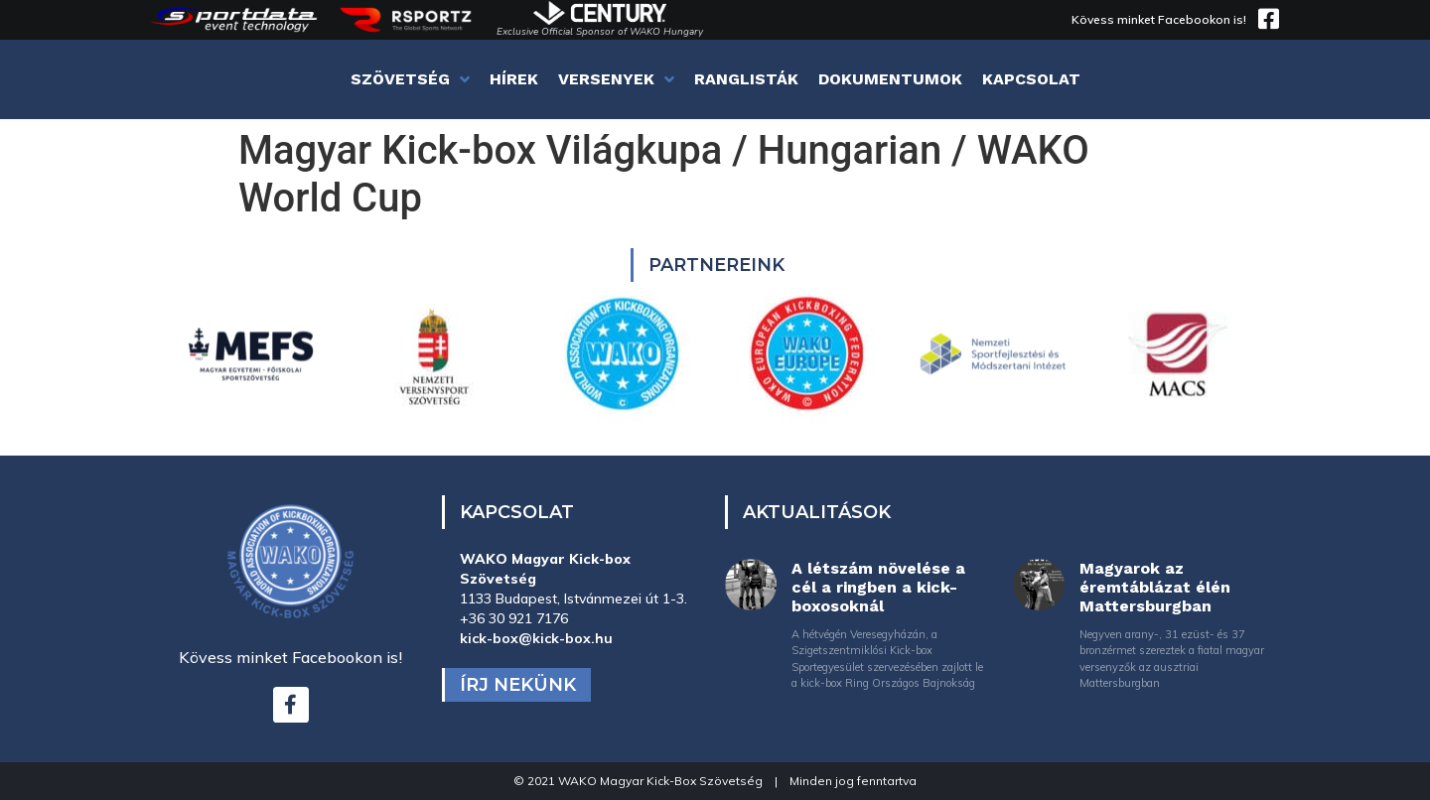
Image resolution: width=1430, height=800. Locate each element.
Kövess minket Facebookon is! (1159, 19)
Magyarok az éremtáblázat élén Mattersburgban (1154, 587)
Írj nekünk (518, 685)
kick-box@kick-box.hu (536, 638)
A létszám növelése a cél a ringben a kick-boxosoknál (878, 587)
